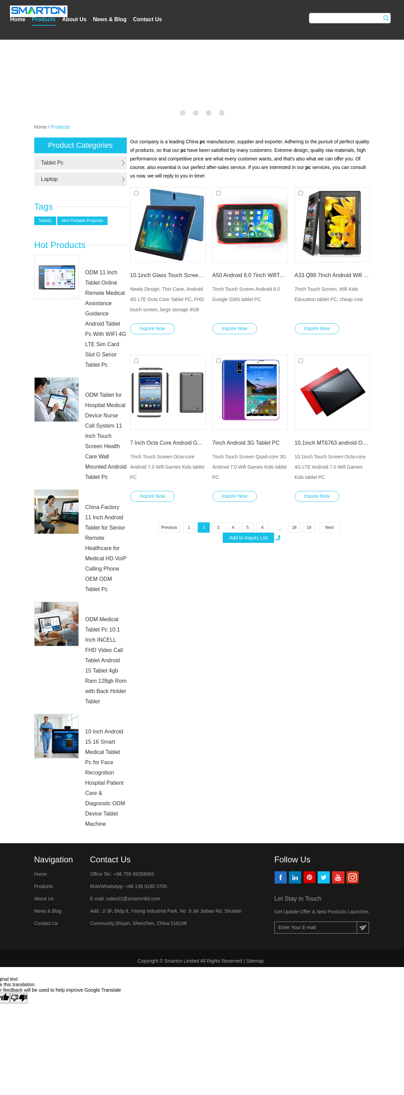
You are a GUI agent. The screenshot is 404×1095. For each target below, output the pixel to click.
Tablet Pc (52, 163)
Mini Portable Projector (82, 220)
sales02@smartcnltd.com (133, 898)
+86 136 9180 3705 (145, 886)
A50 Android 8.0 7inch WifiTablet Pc (250, 275)
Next (329, 527)
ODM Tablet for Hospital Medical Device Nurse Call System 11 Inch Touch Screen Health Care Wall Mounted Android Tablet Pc (106, 436)
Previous (169, 527)
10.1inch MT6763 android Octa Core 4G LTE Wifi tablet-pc (332, 443)
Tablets (45, 220)
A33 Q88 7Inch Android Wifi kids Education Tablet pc (332, 275)
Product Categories (80, 145)
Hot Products (60, 245)
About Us (74, 19)
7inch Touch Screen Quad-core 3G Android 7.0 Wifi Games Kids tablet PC (249, 467)
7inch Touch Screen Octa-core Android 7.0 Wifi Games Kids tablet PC (167, 467)
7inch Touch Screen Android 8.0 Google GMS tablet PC (246, 294)
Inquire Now (152, 328)
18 (294, 527)
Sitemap (255, 961)
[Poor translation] (19, 998)
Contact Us (147, 19)
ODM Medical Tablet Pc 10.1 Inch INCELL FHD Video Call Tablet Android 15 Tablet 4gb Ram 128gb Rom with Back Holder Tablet (106, 660)
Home (17, 19)
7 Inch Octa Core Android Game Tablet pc (168, 443)
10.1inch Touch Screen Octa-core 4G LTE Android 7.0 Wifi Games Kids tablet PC (330, 467)
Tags (43, 206)
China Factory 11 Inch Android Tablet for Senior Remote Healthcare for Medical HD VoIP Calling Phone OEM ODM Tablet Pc (106, 548)
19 (309, 527)
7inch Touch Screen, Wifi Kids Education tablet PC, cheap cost (329, 294)
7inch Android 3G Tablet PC (246, 443)
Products (44, 19)
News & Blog (109, 19)
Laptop (49, 179)
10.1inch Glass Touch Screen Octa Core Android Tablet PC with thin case (168, 275)
